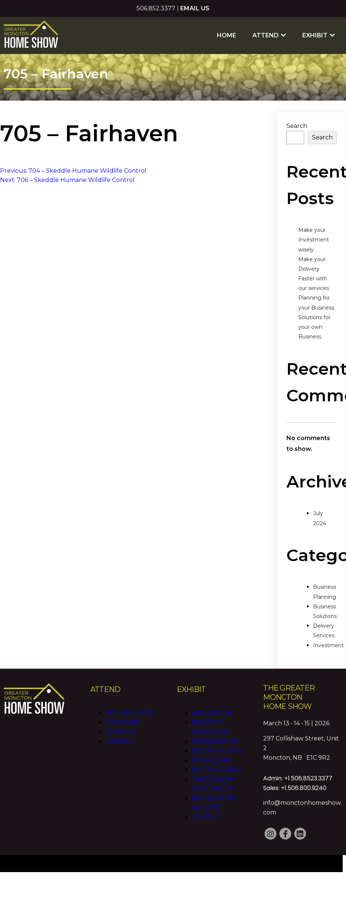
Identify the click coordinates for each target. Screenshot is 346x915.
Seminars (121, 732)
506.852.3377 (156, 8)
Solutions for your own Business (314, 327)
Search (296, 125)
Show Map (122, 722)
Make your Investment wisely (313, 240)
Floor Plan (211, 760)
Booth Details (216, 769)
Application (212, 713)
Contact (119, 741)
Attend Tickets (131, 713)
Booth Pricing (217, 750)
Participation (215, 741)
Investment (328, 645)
